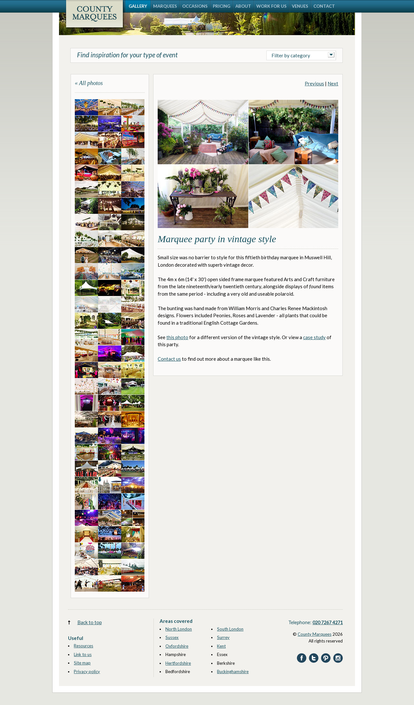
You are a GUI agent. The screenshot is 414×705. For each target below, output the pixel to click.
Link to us (83, 654)
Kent (221, 646)
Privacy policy (87, 671)
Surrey (223, 637)
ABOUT (243, 6)
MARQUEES (165, 6)
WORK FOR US (271, 6)
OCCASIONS (195, 6)
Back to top (89, 622)
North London (178, 629)
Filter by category (290, 55)
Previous (314, 83)
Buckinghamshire (233, 671)
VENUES (300, 6)
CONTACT (324, 6)
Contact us (169, 359)
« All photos (89, 83)
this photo (177, 337)
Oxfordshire (176, 646)
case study (314, 337)
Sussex (172, 637)
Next (333, 83)
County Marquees (314, 634)
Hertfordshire (178, 663)
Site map (82, 662)
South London (230, 629)
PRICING (221, 6)
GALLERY (138, 6)
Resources (83, 645)
